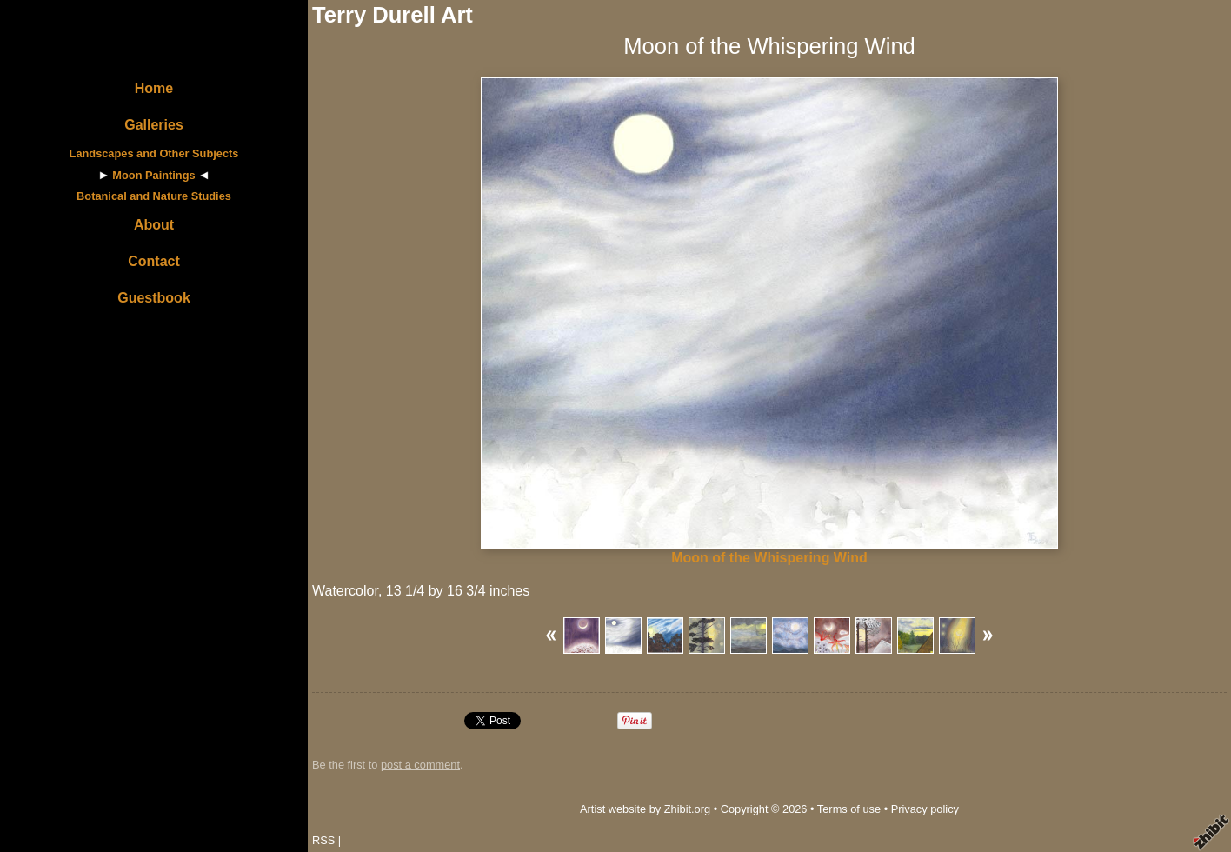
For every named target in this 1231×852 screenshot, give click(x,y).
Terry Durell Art (392, 15)
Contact (154, 261)
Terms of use (849, 808)
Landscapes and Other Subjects (154, 153)
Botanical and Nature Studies (154, 196)
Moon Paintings (153, 175)
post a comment (420, 764)
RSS (323, 840)
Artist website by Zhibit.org (645, 808)
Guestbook (153, 297)
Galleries (153, 124)
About (154, 224)
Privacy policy (925, 808)
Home (154, 88)
